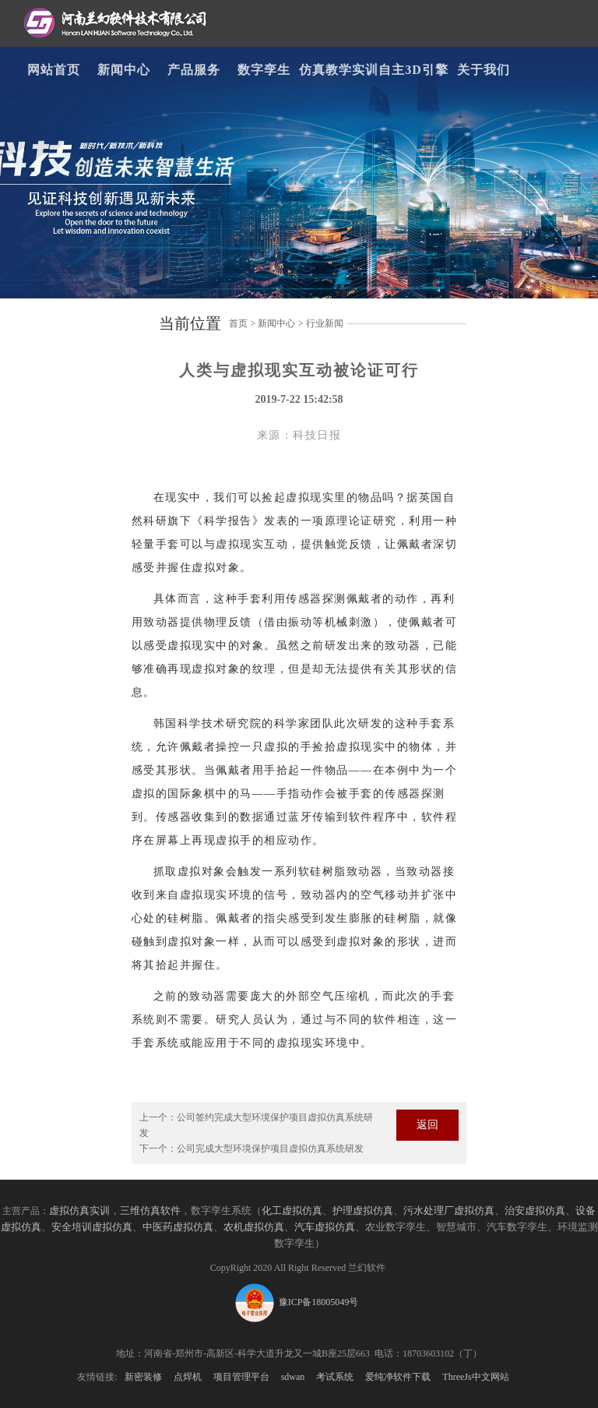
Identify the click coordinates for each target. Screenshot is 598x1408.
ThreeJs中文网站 (475, 1376)
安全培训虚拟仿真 (91, 1227)
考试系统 (335, 1376)
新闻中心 (123, 69)
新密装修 (143, 1376)
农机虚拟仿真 (253, 1227)
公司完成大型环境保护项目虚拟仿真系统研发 (270, 1148)
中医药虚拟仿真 (177, 1227)
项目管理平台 (241, 1376)
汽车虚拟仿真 (324, 1227)
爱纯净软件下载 (398, 1376)
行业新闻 (324, 323)
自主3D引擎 (413, 69)
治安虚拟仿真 (535, 1211)
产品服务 (193, 69)
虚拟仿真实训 (79, 1211)
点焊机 (188, 1376)
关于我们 (483, 69)
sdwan (293, 1376)
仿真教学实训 (338, 69)
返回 (427, 1125)
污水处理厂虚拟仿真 (448, 1211)
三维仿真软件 (150, 1211)
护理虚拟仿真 (362, 1211)
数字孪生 (263, 69)
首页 (238, 323)
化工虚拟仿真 (292, 1211)
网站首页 (53, 69)
